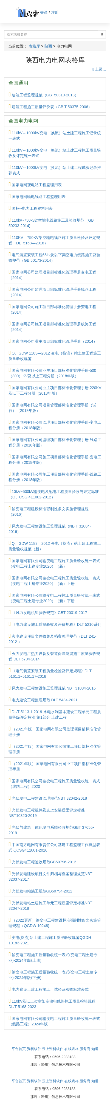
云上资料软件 (52, 1049)
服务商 (85, 1049)
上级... (99, 69)
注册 (55, 12)
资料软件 (34, 1049)
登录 (44, 12)
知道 (94, 1049)
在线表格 (71, 1049)
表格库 (34, 46)
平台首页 (19, 1049)
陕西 (48, 46)
